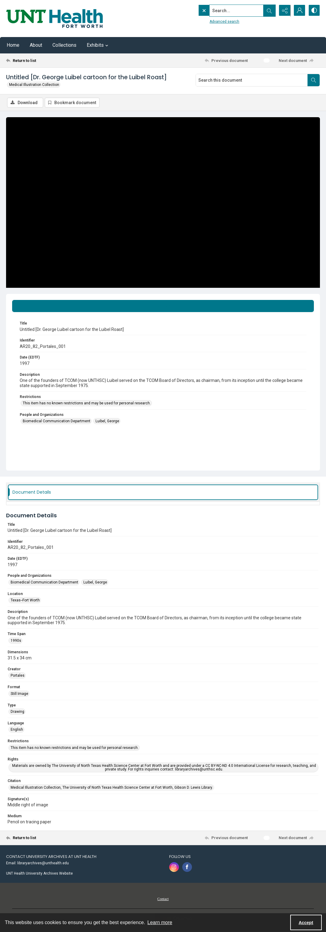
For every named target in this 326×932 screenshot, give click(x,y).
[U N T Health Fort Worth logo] (54, 18)
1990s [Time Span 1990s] (16, 640)
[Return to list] (49, 60)
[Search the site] (223, 10)
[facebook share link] (187, 867)
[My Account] (298, 10)
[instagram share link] (174, 867)
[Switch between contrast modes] (314, 10)
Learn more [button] (159, 922)
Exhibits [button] (98, 45)
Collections (64, 45)
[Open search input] (268, 10)
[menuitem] (84, 862)
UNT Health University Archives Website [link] (39, 873)
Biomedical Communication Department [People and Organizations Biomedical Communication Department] (56, 421)
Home (13, 45)
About (36, 45)
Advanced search (212, 21)
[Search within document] (314, 80)
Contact (163, 899)
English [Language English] (17, 729)
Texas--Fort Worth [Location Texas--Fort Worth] (25, 600)
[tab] (163, 306)
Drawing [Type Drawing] (17, 711)
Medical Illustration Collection (34, 85)
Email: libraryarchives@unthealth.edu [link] (37, 863)
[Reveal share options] (283, 10)
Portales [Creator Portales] (18, 675)
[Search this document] (252, 80)
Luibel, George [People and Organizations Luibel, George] (107, 421)
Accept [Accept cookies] (306, 922)
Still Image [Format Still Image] (19, 694)
